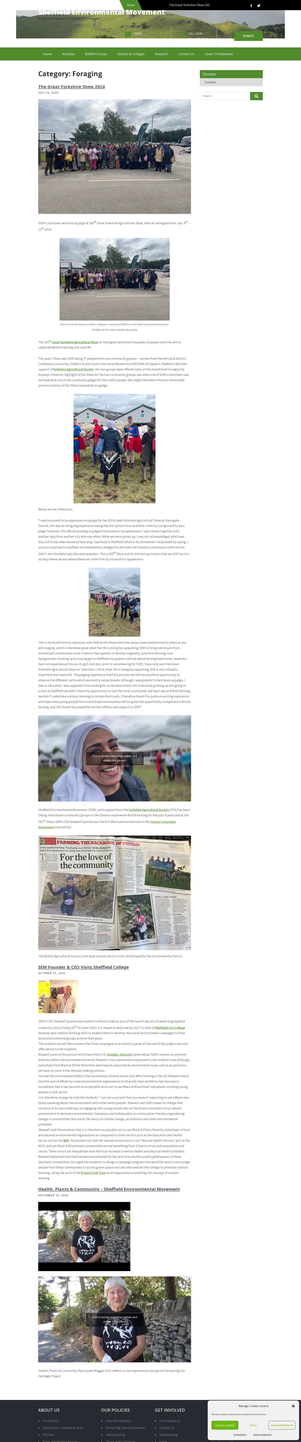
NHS (66, 1140)
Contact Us (186, 54)
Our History (51, 1421)
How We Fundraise (118, 1421)
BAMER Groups (96, 54)
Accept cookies (225, 1425)
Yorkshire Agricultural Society (73, 369)
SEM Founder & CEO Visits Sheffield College (83, 967)
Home (47, 54)
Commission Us (170, 1421)
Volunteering (169, 1435)
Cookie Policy (239, 1434)
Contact (210, 82)
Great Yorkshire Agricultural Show (75, 342)
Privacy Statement (262, 1434)
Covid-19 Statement (219, 54)
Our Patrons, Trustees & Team (63, 1428)
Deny (253, 1425)
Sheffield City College (170, 1027)
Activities (68, 54)
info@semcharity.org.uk (150, 39)
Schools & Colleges (131, 54)
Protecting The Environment (125, 1428)
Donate (248, 36)
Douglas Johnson (119, 1054)
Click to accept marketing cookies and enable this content (114, 758)
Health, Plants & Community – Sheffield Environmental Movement (109, 1189)
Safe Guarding (115, 1435)
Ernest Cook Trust (93, 1173)
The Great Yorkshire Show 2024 (71, 86)
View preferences (282, 1425)
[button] (293, 1406)
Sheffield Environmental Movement (101, 12)
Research (161, 54)
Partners (49, 1435)
